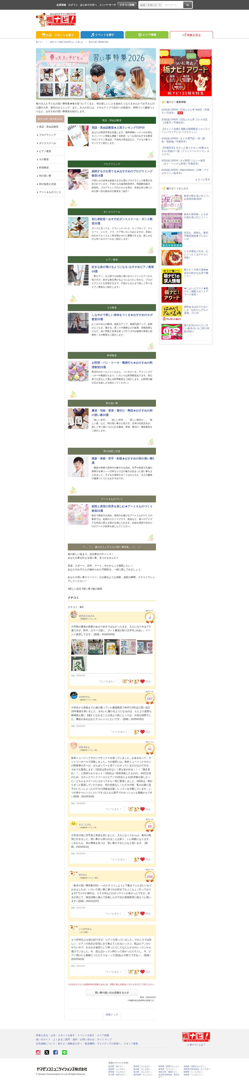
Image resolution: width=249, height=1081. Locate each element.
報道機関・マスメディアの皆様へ (103, 1043)
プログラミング (46, 134)
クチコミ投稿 (127, 4)
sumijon (82, 697)
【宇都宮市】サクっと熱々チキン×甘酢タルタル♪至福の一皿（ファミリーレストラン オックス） (185, 150)
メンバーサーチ (107, 4)
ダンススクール (46, 143)
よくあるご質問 (61, 1039)
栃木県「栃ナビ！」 (117, 1066)
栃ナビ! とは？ (196, 1044)
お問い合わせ (87, 1039)
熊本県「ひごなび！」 (143, 1066)
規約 (75, 1039)
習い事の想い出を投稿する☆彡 (112, 992)
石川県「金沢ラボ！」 (117, 1075)
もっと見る (202, 179)
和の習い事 (43, 175)
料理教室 (42, 167)
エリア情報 (146, 35)
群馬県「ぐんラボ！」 (117, 1072)
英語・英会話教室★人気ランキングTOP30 (118, 127)
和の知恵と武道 (46, 184)
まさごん (83, 824)
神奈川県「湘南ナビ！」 (169, 1072)
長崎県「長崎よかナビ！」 (195, 1066)
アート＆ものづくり (48, 192)
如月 (81, 875)
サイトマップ (104, 1039)
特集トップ (112, 1014)
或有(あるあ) (85, 616)
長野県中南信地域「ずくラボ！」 (198, 1069)
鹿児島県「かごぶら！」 (143, 1075)
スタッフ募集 (131, 1043)
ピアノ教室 (43, 151)
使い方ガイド (43, 1039)
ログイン (73, 4)
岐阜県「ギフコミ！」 (168, 1069)
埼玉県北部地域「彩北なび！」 (169, 1076)
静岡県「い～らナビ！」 (194, 1072)
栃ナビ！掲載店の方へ (70, 1043)
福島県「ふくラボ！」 (117, 1069)
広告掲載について (45, 1043)
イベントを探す (102, 35)
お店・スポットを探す (57, 35)
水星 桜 (82, 747)
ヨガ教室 (42, 159)
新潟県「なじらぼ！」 (143, 1069)
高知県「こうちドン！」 (194, 1075)
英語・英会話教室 (47, 126)
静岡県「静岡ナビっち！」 (170, 1066)
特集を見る (191, 35)
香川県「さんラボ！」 (143, 1072)
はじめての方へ (88, 4)
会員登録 (61, 4)
